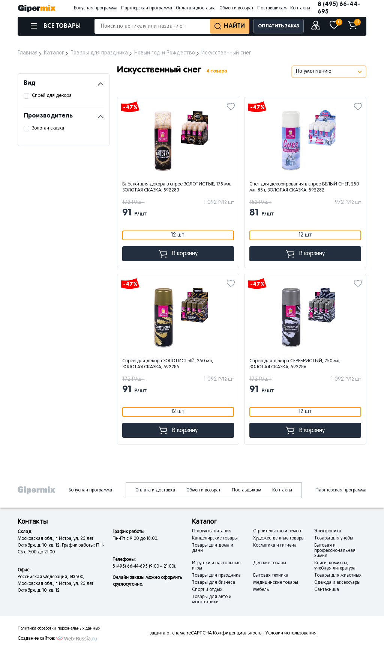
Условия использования (291, 633)
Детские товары (269, 563)
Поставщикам (271, 8)
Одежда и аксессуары (337, 582)
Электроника (327, 531)
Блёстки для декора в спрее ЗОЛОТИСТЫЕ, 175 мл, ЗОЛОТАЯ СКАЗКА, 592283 (176, 187)
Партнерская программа (146, 8)
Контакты (300, 8)
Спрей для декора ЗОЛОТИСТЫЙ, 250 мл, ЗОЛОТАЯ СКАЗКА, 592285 (167, 364)
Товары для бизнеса (213, 582)
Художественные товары (278, 538)
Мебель (261, 590)
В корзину (178, 254)
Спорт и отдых (207, 590)
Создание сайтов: (36, 638)
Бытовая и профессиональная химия (335, 550)
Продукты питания (211, 531)
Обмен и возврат (236, 8)
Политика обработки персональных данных (59, 628)
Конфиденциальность (237, 633)
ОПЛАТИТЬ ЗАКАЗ (278, 26)
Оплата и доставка (196, 8)
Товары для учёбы (333, 538)
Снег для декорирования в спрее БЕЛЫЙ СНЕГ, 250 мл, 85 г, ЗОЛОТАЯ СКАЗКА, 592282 (304, 187)
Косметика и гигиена (275, 545)
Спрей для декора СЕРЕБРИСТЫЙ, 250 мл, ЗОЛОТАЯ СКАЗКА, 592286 (294, 364)
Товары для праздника (216, 575)
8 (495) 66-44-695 (339, 8)
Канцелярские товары (215, 538)
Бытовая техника (270, 575)
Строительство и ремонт (278, 531)
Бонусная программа (95, 8)
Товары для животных (338, 575)
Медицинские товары (275, 582)
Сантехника (326, 590)
